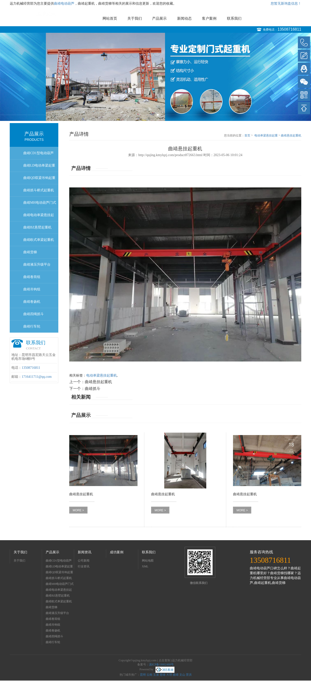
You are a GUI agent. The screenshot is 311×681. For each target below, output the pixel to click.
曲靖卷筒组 (31, 277)
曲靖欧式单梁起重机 (38, 240)
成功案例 (116, 552)
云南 (149, 674)
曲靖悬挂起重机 (291, 135)
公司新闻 (83, 560)
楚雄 (162, 674)
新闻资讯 (84, 552)
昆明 (143, 674)
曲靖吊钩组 (31, 289)
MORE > (78, 510)
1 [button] (153, 115)
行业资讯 (83, 566)
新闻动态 (184, 18)
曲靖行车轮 (31, 326)
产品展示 (159, 18)
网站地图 (148, 560)
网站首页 (110, 18)
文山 (182, 674)
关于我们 (134, 18)
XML (145, 566)
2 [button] (158, 115)
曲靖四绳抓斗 (33, 314)
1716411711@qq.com (37, 376)
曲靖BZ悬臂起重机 (37, 227)
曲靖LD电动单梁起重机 (39, 168)
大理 (169, 674)
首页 (247, 135)
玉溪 (156, 674)
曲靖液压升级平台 (37, 264)
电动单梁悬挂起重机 (266, 136)
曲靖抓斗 (92, 389)
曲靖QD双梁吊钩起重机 (39, 180)
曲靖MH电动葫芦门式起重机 (39, 205)
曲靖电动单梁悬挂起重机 (38, 217)
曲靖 (176, 674)
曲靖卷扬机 (31, 301)
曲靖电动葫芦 (64, 3)
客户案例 (209, 18)
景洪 (189, 674)
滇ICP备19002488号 (161, 664)
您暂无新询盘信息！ (286, 3)
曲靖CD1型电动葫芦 (38, 153)
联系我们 (234, 18)
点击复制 (164, 660)
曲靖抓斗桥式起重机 (38, 190)
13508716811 (289, 29)
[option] (155, 77)
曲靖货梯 (30, 252)
